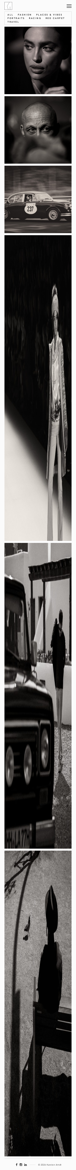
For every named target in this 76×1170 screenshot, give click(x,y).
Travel (13, 21)
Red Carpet (55, 18)
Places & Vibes (49, 14)
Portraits (16, 18)
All (10, 14)
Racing (35, 18)
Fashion (25, 14)
